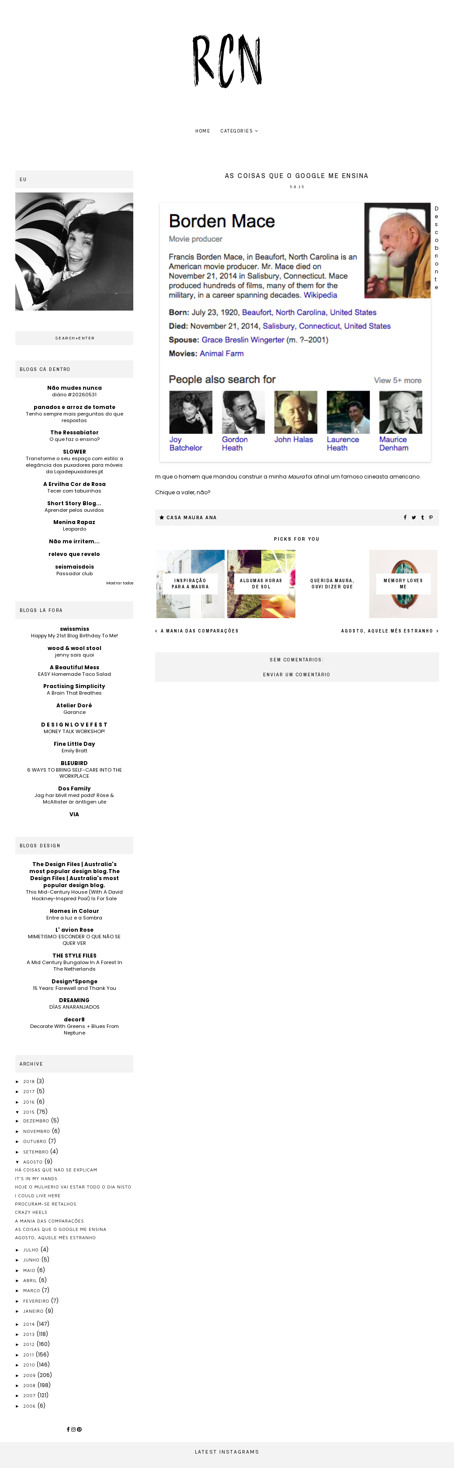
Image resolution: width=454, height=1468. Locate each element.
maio (30, 1270)
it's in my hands (36, 1178)
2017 (29, 1091)
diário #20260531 (74, 394)
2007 (30, 1395)
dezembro (37, 1120)
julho (31, 1249)
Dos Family (74, 788)
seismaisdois (74, 566)
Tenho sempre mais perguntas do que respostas (74, 417)
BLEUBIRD (74, 763)
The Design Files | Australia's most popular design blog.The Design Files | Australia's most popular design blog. (74, 874)
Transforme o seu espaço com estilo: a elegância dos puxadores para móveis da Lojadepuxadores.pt (74, 465)
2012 (30, 1344)
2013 (30, 1334)
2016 (30, 1101)
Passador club (74, 573)
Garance (74, 712)
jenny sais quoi (74, 654)
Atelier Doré (74, 705)
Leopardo (74, 528)
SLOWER (74, 451)
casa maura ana (191, 518)
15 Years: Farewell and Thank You (74, 988)
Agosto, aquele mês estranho (388, 631)
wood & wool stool (74, 648)
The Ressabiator (74, 432)
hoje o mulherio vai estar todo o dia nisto (73, 1186)
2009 (30, 1375)
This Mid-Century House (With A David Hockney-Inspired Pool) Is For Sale (74, 895)
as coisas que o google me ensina (61, 1229)
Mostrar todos (119, 583)
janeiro (34, 1311)
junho (32, 1259)
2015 (29, 1112)
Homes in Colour (74, 911)
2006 (30, 1406)
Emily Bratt (74, 750)
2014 (30, 1324)
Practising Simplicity (74, 686)
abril (31, 1280)
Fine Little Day (74, 744)
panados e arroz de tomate (74, 407)
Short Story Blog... (74, 503)
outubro (35, 1141)
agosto (34, 1161)
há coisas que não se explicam (56, 1169)
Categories (237, 131)
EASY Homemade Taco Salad (74, 674)
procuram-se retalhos (45, 1203)
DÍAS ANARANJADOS (74, 1006)
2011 (29, 1354)
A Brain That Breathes (74, 692)
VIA (74, 814)
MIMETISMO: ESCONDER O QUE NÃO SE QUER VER (74, 940)
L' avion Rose (74, 929)
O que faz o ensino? (74, 439)
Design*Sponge (74, 981)
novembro (37, 1131)
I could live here (38, 1195)
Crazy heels (31, 1212)
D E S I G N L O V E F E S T (74, 724)
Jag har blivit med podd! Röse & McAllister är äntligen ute (74, 798)
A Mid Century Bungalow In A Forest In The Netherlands (74, 965)
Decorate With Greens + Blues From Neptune (74, 1029)
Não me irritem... (74, 541)
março (32, 1290)
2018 (30, 1081)
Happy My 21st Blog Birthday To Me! (74, 635)
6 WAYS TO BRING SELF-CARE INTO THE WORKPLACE (74, 773)
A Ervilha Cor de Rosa (74, 484)
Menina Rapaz (74, 522)
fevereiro (37, 1301)
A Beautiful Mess (74, 667)
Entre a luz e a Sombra (74, 917)
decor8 (74, 1019)
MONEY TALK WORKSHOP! (74, 731)
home (202, 131)
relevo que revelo (74, 554)
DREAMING (74, 1000)
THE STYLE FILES (74, 955)
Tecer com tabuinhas (74, 490)
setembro (36, 1151)
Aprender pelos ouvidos (74, 510)
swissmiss (74, 629)
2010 (30, 1364)
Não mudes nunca (74, 387)
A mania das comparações (199, 631)
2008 (30, 1385)
